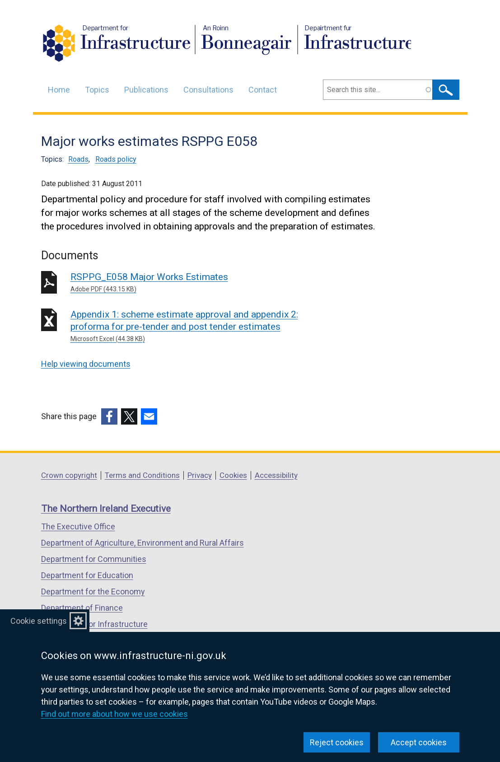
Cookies (233, 475)
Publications (146, 89)
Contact (262, 89)
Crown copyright (69, 475)
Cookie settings (38, 621)
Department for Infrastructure (94, 624)
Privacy (199, 475)
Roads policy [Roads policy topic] (115, 159)
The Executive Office (78, 526)
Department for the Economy (93, 591)
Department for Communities (93, 559)
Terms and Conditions (142, 475)
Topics (97, 89)
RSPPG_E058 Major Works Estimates (200, 282)
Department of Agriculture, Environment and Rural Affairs (142, 542)
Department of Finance (82, 607)
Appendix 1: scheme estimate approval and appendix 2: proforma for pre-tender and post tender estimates (200, 326)
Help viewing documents (86, 364)
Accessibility (276, 475)
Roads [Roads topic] (78, 159)
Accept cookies (419, 742)
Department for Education (87, 575)
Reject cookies (337, 742)
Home (59, 89)
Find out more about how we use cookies (114, 714)
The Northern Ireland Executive (106, 508)
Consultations (208, 89)
